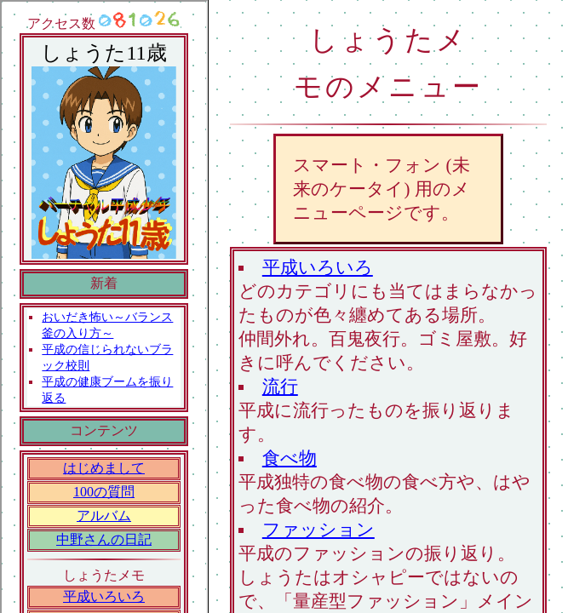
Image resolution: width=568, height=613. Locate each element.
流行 (280, 386)
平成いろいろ (317, 267)
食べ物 (289, 457)
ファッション (318, 529)
